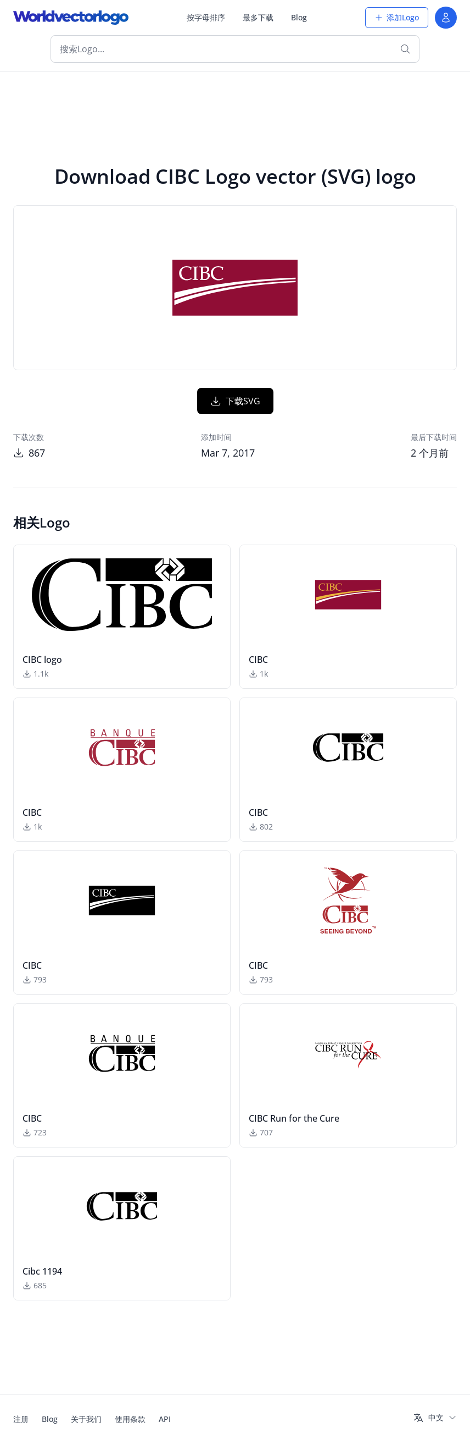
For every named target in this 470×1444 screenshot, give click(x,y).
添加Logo (396, 17)
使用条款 (130, 1419)
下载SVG (235, 401)
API (165, 1419)
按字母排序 (206, 17)
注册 (21, 1419)
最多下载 (258, 17)
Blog (299, 17)
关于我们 (86, 1419)
